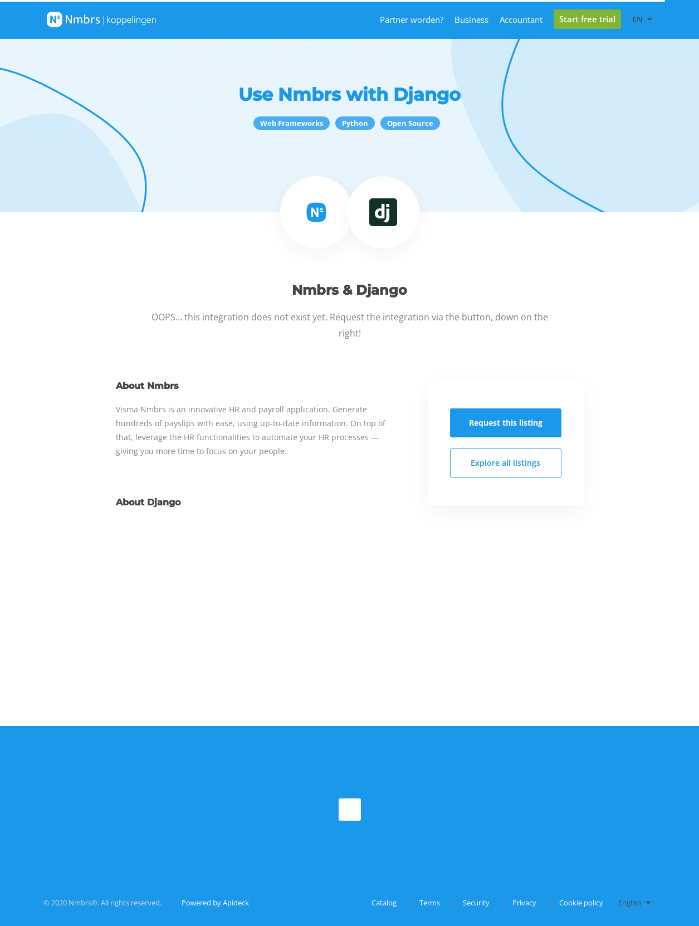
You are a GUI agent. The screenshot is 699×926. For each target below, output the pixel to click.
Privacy (524, 903)
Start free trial (587, 19)
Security (476, 903)
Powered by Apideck (215, 903)
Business (471, 19)
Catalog (384, 903)
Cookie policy (581, 903)
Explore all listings (505, 462)
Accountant (521, 19)
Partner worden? (411, 19)
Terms (429, 903)
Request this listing (505, 422)
